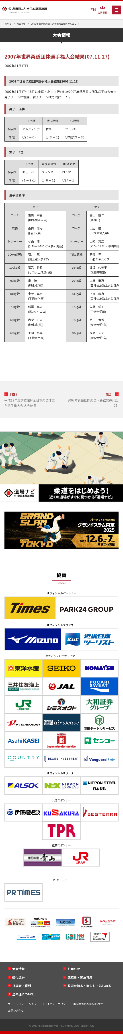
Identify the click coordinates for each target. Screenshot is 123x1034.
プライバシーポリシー (55, 1004)
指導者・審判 (21, 985)
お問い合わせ (16, 1010)
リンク (33, 1004)
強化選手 (18, 977)
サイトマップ (16, 1004)
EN (93, 9)
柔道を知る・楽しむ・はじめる (89, 985)
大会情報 (18, 968)
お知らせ (74, 968)
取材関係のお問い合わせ (88, 1004)
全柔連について (23, 994)
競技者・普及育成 (80, 977)
